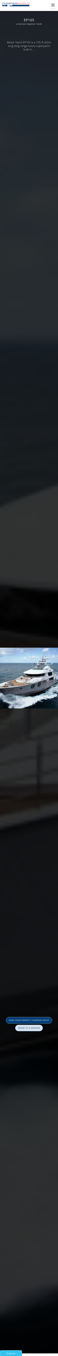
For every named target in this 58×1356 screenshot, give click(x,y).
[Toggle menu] (53, 5)
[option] (29, 678)
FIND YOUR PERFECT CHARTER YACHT (29, 1020)
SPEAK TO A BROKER (29, 1027)
